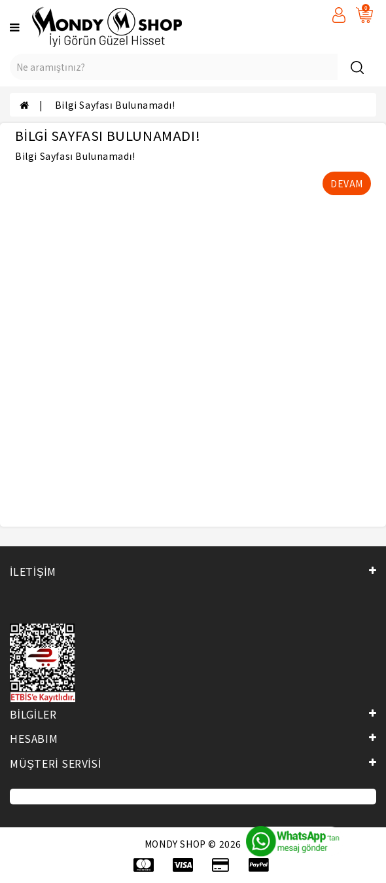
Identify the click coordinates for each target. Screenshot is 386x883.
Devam (346, 183)
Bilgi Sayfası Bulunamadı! (115, 104)
